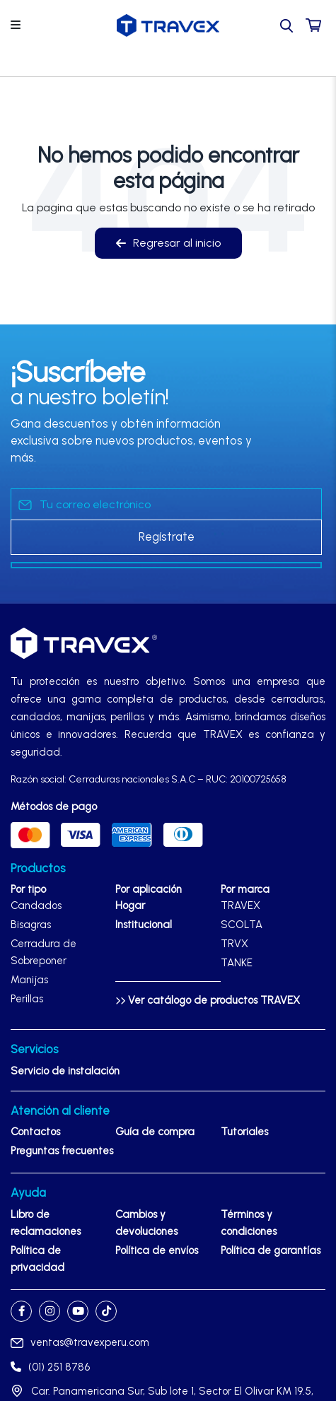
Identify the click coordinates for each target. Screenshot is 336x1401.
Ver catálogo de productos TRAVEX (207, 1000)
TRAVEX (240, 905)
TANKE (237, 962)
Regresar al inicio (168, 243)
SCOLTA (241, 924)
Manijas (29, 979)
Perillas (27, 998)
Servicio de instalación (65, 1071)
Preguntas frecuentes (62, 1150)
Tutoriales (244, 1131)
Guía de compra (155, 1131)
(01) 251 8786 (50, 1367)
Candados (36, 905)
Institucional (143, 924)
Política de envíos (156, 1250)
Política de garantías (270, 1250)
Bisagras (31, 924)
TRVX (234, 943)
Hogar (130, 905)
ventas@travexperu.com (80, 1342)
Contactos (35, 1131)
